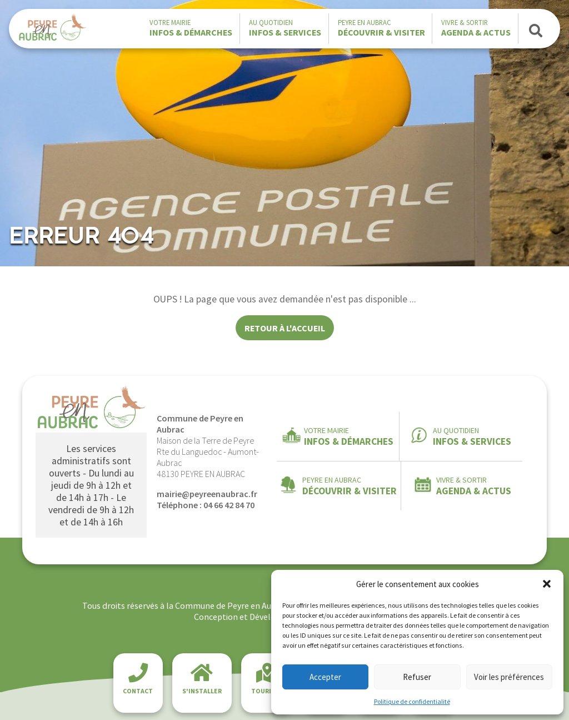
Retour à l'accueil (284, 328)
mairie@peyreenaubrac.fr (207, 493)
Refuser (417, 677)
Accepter (325, 677)
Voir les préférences (509, 677)
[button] (546, 583)
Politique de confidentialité (412, 701)
